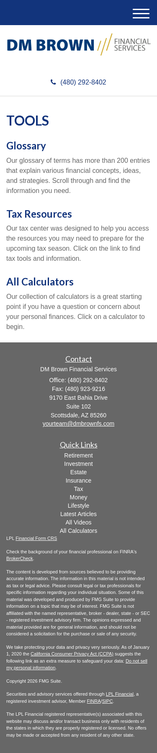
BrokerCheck (19, 558)
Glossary (26, 145)
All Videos (78, 522)
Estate (78, 472)
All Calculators (40, 281)
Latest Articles (78, 514)
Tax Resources (39, 214)
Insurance (78, 480)
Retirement (78, 455)
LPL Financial (120, 693)
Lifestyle (78, 505)
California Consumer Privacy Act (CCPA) (72, 653)
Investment (78, 463)
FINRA (94, 701)
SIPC (107, 701)
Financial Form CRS (36, 538)
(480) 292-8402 (78, 82)
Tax (78, 489)
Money (78, 497)
